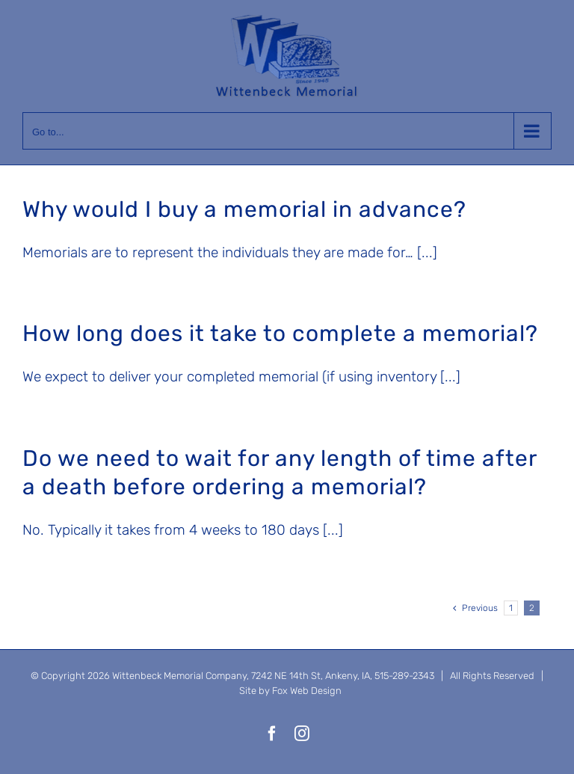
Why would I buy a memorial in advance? (244, 209)
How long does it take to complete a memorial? (280, 333)
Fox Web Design (307, 690)
